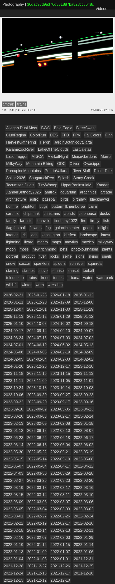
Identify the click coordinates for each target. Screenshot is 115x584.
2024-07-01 (13, 345)
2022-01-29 (83, 538)
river (42, 256)
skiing (93, 256)
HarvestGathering (21, 142)
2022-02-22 (13, 523)
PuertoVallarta (56, 171)
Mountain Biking (39, 164)
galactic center (67, 228)
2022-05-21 (60, 452)
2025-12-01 (37, 309)
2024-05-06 (13, 352)
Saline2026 (15, 178)
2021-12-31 (83, 559)
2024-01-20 (13, 366)
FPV (76, 135)
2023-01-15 (83, 423)
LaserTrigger (17, 156)
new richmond (44, 249)
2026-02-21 (13, 295)
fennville (43, 221)
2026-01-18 (60, 295)
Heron (45, 142)
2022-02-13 (60, 530)
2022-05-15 (13, 459)
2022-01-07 (60, 552)
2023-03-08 (37, 416)
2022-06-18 (60, 438)
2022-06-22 (37, 438)
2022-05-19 (83, 452)
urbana (73, 278)
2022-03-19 (13, 488)
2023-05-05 (60, 409)
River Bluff (81, 171)
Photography (13, 4)
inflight (102, 228)
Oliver (75, 164)
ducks (105, 214)
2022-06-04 (60, 445)
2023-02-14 (83, 416)
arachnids (88, 192)
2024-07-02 (83, 338)
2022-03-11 (60, 495)
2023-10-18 (37, 388)
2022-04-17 (60, 466)
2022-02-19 (37, 523)
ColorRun (38, 135)
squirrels (95, 263)
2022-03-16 (83, 488)
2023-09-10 (13, 409)
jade (34, 235)
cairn (93, 206)
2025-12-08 (83, 302)
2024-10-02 (60, 324)
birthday (79, 199)
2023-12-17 (60, 366)
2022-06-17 (83, 438)
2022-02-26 (60, 516)
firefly (94, 221)
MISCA (38, 156)
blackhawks (100, 199)
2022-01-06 (83, 552)
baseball (49, 199)
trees (45, 278)
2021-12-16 (83, 573)
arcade (106, 192)
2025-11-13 (13, 316)
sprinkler (77, 263)
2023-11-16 (37, 374)
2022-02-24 (83, 516)
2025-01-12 (83, 316)
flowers (35, 228)
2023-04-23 (83, 409)
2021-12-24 (13, 573)
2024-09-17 (13, 331)
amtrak (50, 192)
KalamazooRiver (20, 149)
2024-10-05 (37, 324)
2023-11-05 (60, 381)
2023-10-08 (83, 388)
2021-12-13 (13, 580)
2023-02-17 (60, 416)
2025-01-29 (60, 316)
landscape (88, 235)
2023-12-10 (83, 366)
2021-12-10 (60, 580)
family (11, 221)
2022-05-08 (83, 459)
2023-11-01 (83, 381)
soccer (24, 263)
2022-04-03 (13, 473)
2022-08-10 (60, 431)
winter (26, 285)
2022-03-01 (13, 516)
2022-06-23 (13, 438)
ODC (61, 164)
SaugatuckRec (41, 178)
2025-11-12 (37, 316)
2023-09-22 (13, 402)
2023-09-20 (37, 402)
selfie (67, 256)
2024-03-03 (37, 352)
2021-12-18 (37, 573)
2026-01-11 (13, 302)
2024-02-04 (37, 359)
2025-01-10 (13, 324)
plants (107, 249)
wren (40, 285)
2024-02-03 (60, 359)
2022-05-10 (60, 459)
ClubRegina (16, 135)
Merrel (106, 156)
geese (88, 228)
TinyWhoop (47, 185)
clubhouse (87, 214)
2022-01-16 (37, 545)
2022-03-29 (60, 473)
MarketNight (58, 156)
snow (10, 263)
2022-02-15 (13, 530)
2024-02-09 (83, 352)
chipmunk (31, 214)
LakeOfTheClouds (53, 149)
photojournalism (84, 249)
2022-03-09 (13, 502)
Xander (102, 185)
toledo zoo (15, 278)
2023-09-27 (60, 395)
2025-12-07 (13, 309)
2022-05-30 (13, 452)
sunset (73, 271)
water (87, 278)
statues (28, 271)
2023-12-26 (37, 366)
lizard (28, 242)
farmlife (26, 221)
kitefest (70, 235)
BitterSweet (86, 128)
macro (42, 242)
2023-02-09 (37, 423)
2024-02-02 (83, 359)
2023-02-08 (60, 423)
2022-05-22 (37, 452)
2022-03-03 (60, 509)
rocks (54, 256)
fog (48, 228)
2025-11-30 (60, 309)
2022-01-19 (13, 545)
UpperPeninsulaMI (77, 185)
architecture (16, 199)
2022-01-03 (37, 559)
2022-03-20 (83, 480)
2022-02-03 (60, 538)
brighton (28, 206)
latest (105, 235)
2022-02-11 (83, 530)
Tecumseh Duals (20, 185)
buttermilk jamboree (68, 206)
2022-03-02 (83, 509)
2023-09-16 (83, 402)
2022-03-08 (37, 502)
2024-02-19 (60, 352)
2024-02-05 (13, 359)
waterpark (104, 278)
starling (12, 271)
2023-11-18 (13, 374)
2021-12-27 (37, 566)
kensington (51, 235)
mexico (88, 242)
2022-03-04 (37, 509)
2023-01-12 (13, 431)
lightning (13, 242)
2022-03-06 (83, 502)
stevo (43, 271)
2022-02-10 (13, 538)
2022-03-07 (60, 502)
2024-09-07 (83, 331)
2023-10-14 (60, 388)
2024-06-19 (37, 345)
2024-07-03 (60, 338)
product (28, 256)
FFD (65, 135)
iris (24, 235)
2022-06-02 (83, 445)
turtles (58, 278)
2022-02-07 (37, 538)
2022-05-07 (13, 466)
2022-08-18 (37, 431)
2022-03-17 (60, 488)
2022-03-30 (37, 473)
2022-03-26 (37, 480)
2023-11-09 (37, 381)
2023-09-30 (37, 395)
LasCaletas (81, 149)
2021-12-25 (83, 566)
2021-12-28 (13, 566)
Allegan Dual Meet (21, 128)
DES (54, 135)
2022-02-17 (60, 523)
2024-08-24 (13, 338)
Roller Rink (103, 171)
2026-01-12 (83, 295)
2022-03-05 (13, 509)
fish (106, 221)
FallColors (92, 135)
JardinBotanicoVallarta (73, 142)
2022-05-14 (37, 459)
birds (64, 199)
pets (63, 249)
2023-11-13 (83, 374)
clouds (69, 214)
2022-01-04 (13, 559)
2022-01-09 (37, 552)
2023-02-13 (13, 423)
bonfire (12, 206)
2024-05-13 (83, 345)
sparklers (41, 263)
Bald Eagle (63, 128)
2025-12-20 (37, 302)
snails (107, 256)
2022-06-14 (13, 445)
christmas (51, 214)
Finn (109, 135)
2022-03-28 (83, 473)
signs (80, 256)
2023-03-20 (13, 416)
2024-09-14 (37, 331)
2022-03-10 (83, 495)
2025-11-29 (83, 309)
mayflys (71, 242)
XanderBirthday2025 (23, 192)
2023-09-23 (83, 395)
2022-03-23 (60, 480)
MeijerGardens (84, 156)
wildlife (12, 285)
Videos (101, 9)
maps (56, 242)
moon (11, 249)
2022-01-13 (13, 552)
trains (32, 278)
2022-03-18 (37, 488)
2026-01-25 (37, 295)
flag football (16, 228)
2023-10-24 (13, 388)
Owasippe (91, 164)
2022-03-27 (13, 480)
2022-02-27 (37, 516)
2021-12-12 (37, 580)
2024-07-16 (37, 338)
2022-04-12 (83, 466)
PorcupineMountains (23, 171)
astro (34, 199)
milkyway (105, 242)
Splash (63, 178)
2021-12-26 (60, 566)
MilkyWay (14, 164)
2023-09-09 (37, 409)
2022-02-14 (37, 530)
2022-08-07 (83, 431)
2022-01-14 (83, 545)
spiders (59, 263)
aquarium (68, 192)
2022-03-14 (37, 495)
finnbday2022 (65, 221)
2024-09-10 (60, 331)
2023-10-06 (13, 395)
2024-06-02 (60, 345)
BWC (45, 128)
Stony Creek (83, 178)
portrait (12, 256)
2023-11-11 (13, 381)
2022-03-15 (13, 495)
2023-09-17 (60, 402)
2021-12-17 (60, 573)
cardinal (12, 214)
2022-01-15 (60, 545)
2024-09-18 (83, 324)
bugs (43, 206)
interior (12, 235)
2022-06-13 (37, 445)
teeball (88, 271)
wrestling (55, 285)
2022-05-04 (37, 466)
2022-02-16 (83, 523)
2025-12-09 (60, 302)
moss (24, 249)
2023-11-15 (60, 374)
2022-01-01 (60, 559)
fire (83, 221)
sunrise (58, 271)
